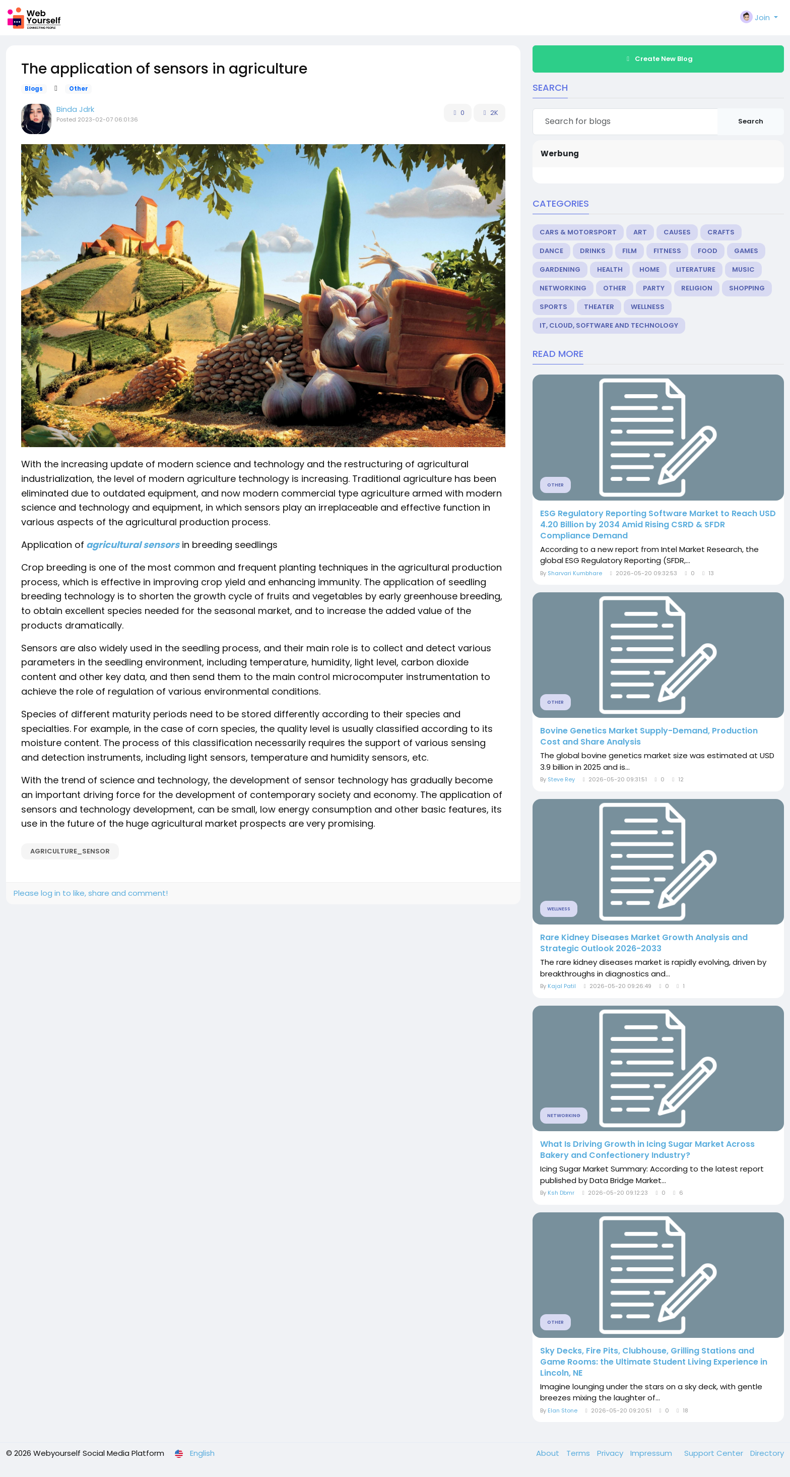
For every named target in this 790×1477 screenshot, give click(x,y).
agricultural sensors (131, 544)
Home (649, 269)
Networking (563, 288)
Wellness (648, 307)
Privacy (611, 1453)
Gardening (560, 269)
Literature (695, 269)
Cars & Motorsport (578, 232)
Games (746, 251)
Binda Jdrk (75, 109)
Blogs (34, 89)
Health (610, 269)
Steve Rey (561, 779)
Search (750, 121)
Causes (677, 232)
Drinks (593, 251)
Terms (579, 1453)
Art (640, 232)
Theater (599, 307)
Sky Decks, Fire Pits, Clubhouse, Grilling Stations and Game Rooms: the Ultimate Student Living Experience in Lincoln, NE (653, 1362)
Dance (551, 251)
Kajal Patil (562, 986)
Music (743, 269)
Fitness (667, 251)
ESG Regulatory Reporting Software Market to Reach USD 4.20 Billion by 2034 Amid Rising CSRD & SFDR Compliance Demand (658, 524)
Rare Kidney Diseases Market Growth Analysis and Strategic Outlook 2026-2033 (644, 943)
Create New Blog (658, 59)
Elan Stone (562, 1410)
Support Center (714, 1453)
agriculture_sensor (70, 851)
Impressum (652, 1453)
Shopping (747, 288)
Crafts (721, 232)
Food (707, 251)
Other (78, 89)
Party (654, 288)
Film (629, 251)
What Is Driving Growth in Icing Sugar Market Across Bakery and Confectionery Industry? (647, 1150)
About (548, 1453)
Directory (767, 1453)
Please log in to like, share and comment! (91, 893)
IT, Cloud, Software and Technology (609, 325)
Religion (696, 288)
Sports (553, 307)
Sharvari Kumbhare (575, 573)
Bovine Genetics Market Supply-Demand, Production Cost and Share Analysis (649, 736)
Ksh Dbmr (561, 1193)
